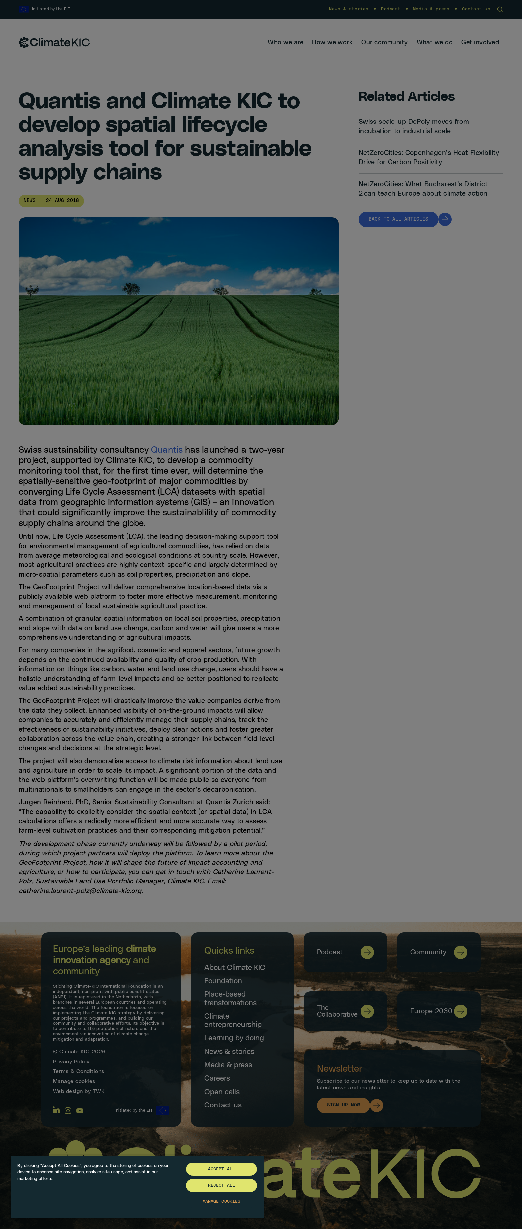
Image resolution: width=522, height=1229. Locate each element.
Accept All (221, 1169)
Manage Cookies (222, 1201)
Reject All (221, 1185)
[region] (137, 1186)
